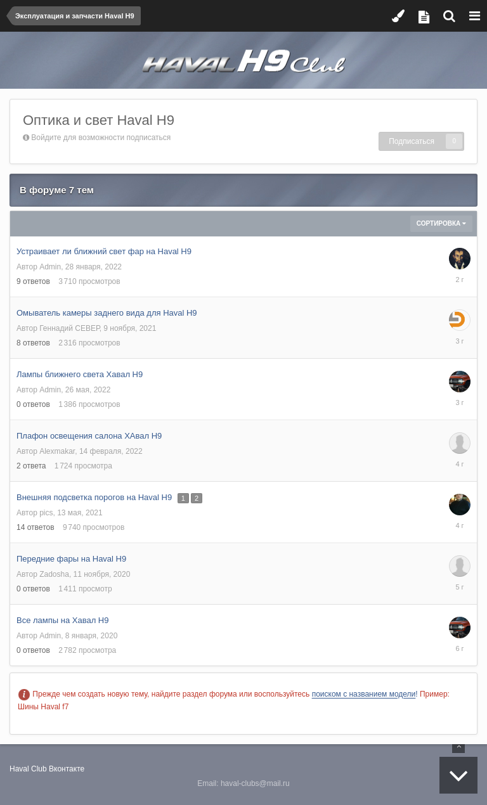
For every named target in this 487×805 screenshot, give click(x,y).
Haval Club (28, 768)
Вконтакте (66, 768)
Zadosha (54, 574)
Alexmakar (57, 451)
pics (46, 512)
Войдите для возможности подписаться (101, 137)
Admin (50, 266)
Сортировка (441, 223)
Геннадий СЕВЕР (69, 328)
